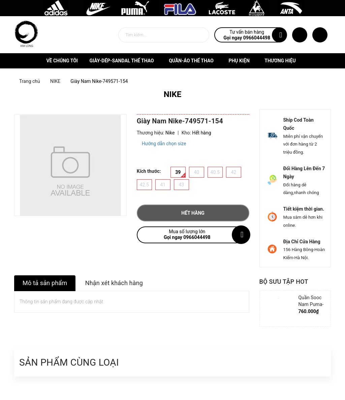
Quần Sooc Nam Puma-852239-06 (311, 304)
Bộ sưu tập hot (283, 281)
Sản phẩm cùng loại (69, 362)
